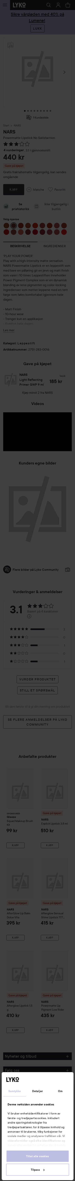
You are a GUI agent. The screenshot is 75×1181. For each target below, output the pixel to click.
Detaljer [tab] (37, 1091)
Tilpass (37, 1169)
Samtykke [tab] (14, 1091)
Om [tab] (60, 1091)
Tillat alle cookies (37, 1156)
